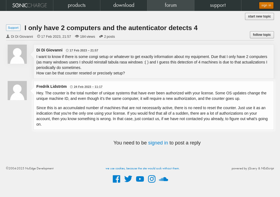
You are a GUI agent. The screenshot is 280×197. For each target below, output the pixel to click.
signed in (158, 143)
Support (13, 27)
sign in (266, 5)
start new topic (259, 16)
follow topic (262, 35)
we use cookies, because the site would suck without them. (143, 168)
